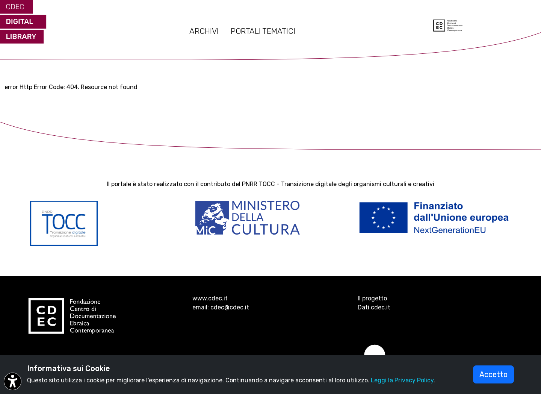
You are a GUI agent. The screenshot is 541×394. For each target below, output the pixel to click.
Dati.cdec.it (374, 307)
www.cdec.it (210, 298)
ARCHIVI (204, 31)
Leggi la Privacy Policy (402, 380)
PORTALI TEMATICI (263, 31)
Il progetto (372, 298)
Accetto (493, 374)
